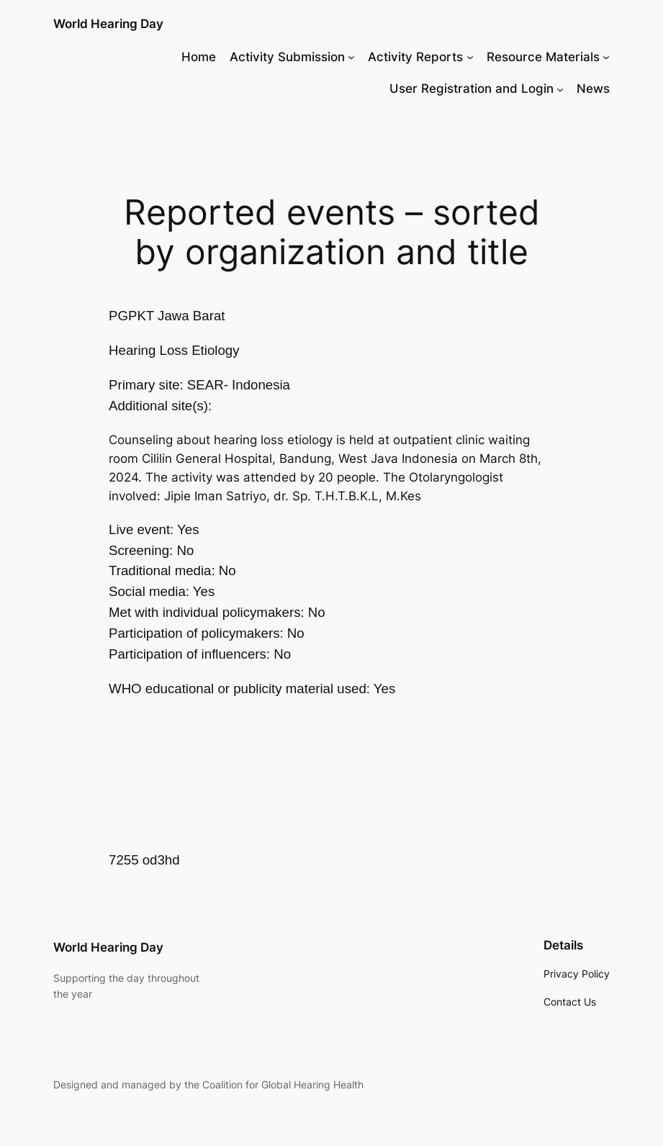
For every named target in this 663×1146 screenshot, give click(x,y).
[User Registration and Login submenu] (560, 88)
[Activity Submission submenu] (351, 56)
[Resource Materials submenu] (606, 56)
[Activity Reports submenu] (470, 56)
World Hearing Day (108, 23)
